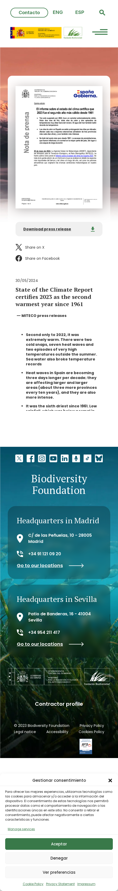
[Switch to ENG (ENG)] (57, 12)
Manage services (21, 829)
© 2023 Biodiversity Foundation (41, 725)
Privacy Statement (60, 884)
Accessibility (57, 731)
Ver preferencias (59, 872)
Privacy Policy (92, 725)
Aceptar (59, 844)
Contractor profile (59, 704)
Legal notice (25, 731)
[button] (110, 780)
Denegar (59, 858)
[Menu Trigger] (100, 32)
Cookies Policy (91, 731)
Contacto (29, 12)
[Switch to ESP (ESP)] (80, 12)
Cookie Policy (33, 884)
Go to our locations (50, 565)
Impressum (86, 884)
